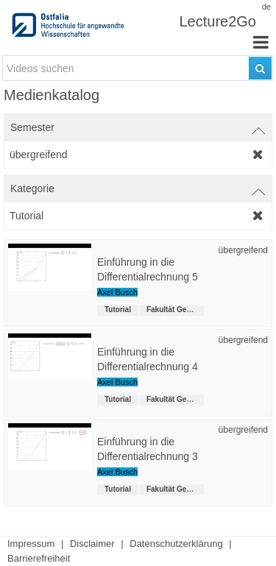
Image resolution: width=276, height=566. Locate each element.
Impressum (30, 543)
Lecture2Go (217, 21)
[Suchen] (260, 68)
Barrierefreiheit (38, 558)
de (266, 6)
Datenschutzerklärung (176, 543)
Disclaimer (92, 543)
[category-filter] (138, 215)
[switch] (138, 127)
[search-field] (137, 68)
